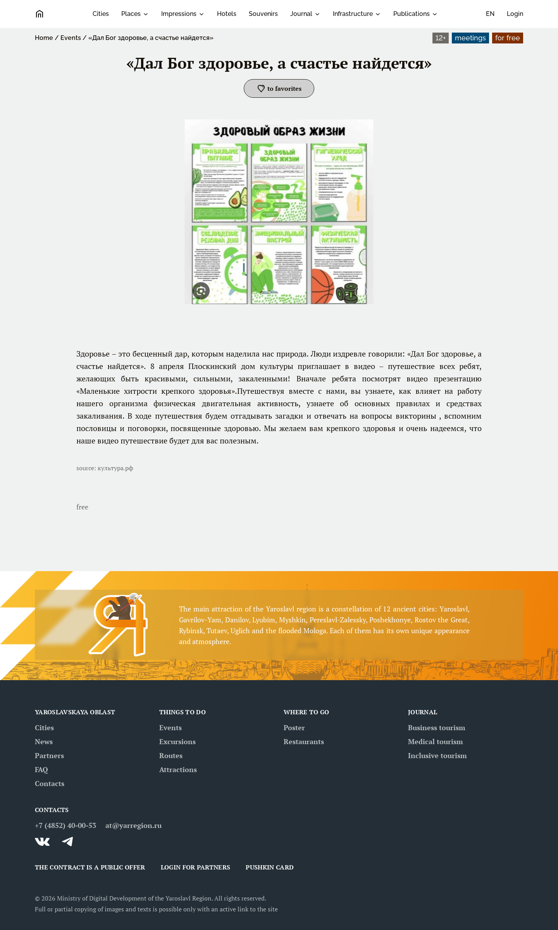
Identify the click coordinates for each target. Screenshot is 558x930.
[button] (279, 88)
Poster (294, 727)
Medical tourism (435, 741)
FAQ (41, 769)
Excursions (177, 741)
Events (70, 38)
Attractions (178, 769)
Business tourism (436, 727)
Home (44, 38)
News (44, 741)
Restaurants (304, 741)
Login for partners (196, 867)
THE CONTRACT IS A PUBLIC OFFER (90, 867)
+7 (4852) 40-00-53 (65, 825)
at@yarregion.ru (133, 825)
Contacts (49, 783)
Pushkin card (270, 867)
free (82, 506)
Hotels (226, 13)
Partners (49, 755)
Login (515, 13)
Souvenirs (263, 13)
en (490, 13)
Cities (101, 13)
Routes (171, 755)
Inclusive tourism (437, 755)
